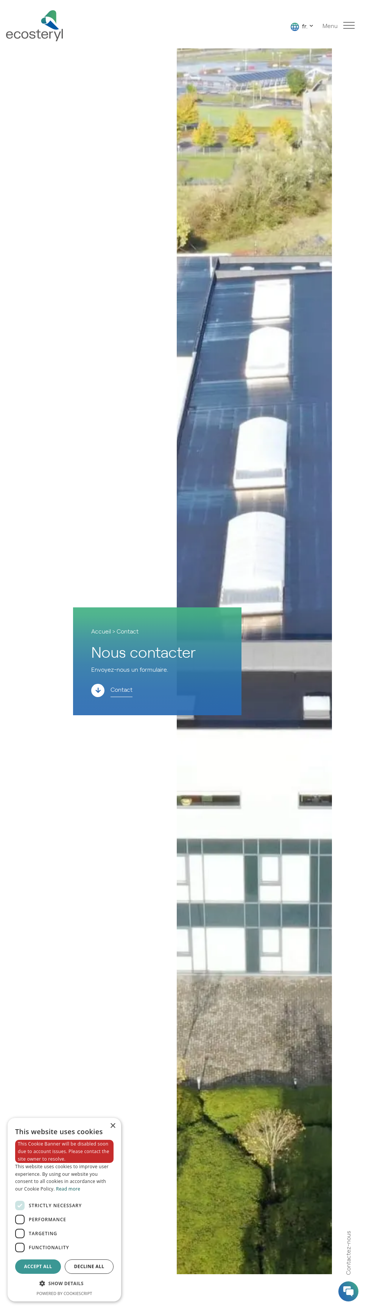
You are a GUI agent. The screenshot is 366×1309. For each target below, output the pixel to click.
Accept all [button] (38, 1266)
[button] (64, 1284)
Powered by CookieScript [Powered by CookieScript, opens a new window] (64, 1293)
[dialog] (64, 1209)
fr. (299, 26)
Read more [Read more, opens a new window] (68, 1189)
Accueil (101, 631)
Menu (338, 25)
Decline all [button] (89, 1266)
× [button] (112, 1126)
